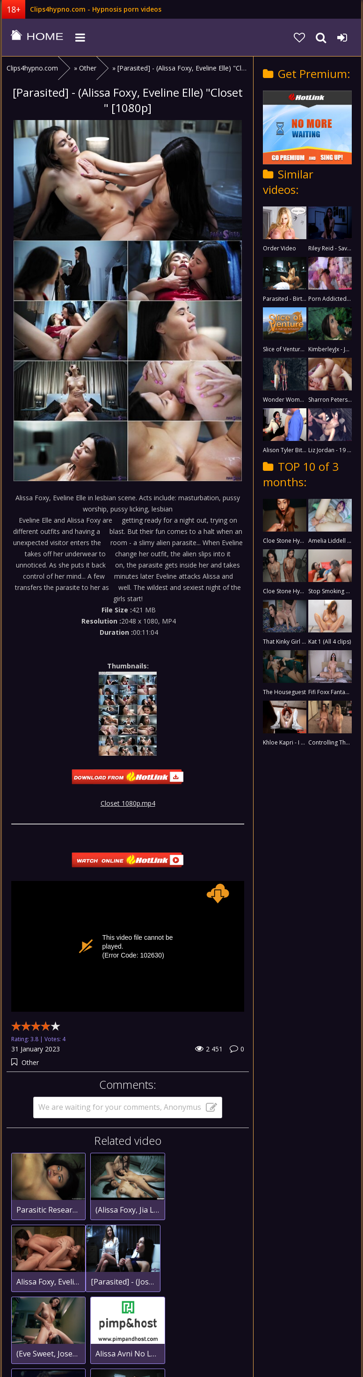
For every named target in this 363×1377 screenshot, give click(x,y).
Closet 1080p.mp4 (128, 803)
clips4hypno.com (37, 37)
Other (30, 1062)
